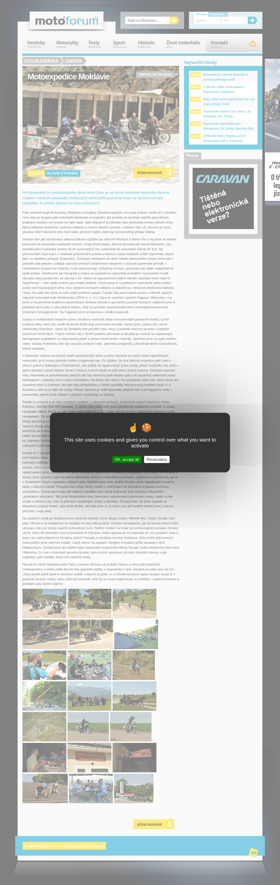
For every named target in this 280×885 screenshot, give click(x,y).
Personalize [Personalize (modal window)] (157, 459)
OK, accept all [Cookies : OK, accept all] (127, 459)
